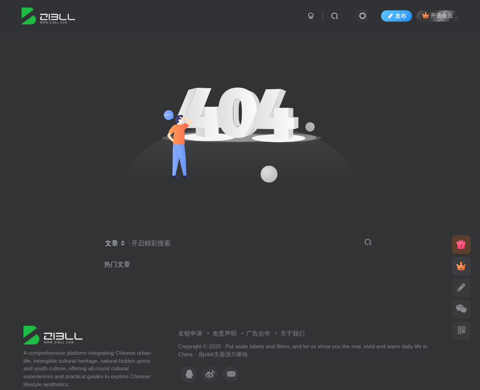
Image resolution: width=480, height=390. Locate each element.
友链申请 (190, 333)
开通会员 (437, 15)
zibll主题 (214, 354)
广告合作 (258, 333)
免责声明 (224, 333)
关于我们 (292, 333)
